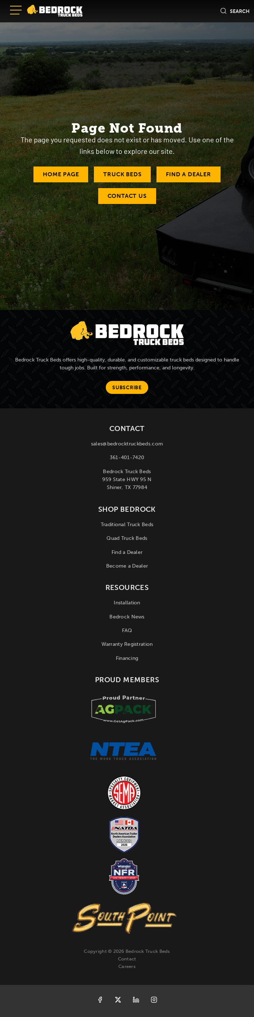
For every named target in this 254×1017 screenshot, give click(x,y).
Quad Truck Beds (126, 538)
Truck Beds (122, 174)
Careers (127, 966)
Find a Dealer (188, 174)
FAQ (127, 630)
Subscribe (126, 388)
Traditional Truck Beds (127, 524)
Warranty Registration (127, 644)
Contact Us (127, 195)
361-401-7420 (127, 457)
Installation (127, 603)
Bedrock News (126, 617)
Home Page (61, 174)
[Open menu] (16, 11)
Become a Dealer (127, 566)
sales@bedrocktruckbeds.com (127, 444)
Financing (127, 658)
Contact (127, 959)
